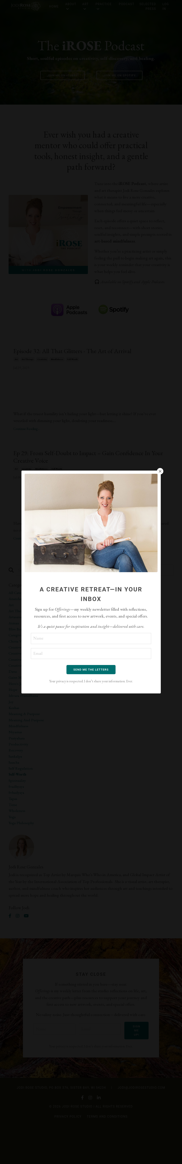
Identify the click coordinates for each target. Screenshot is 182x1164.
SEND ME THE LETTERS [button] (90, 669)
